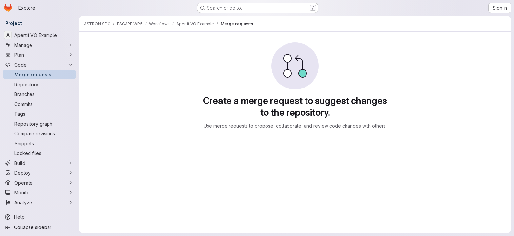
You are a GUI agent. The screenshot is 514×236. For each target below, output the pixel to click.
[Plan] (39, 54)
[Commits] (39, 103)
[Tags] (39, 113)
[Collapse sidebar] (39, 227)
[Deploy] (39, 172)
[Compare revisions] (39, 133)
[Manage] (39, 44)
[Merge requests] (39, 74)
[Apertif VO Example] (39, 35)
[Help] (39, 217)
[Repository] (39, 84)
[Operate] (39, 182)
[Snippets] (39, 143)
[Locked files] (39, 153)
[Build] (39, 162)
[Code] (39, 64)
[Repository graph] (39, 123)
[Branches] (39, 94)
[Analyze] (39, 202)
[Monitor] (39, 192)
